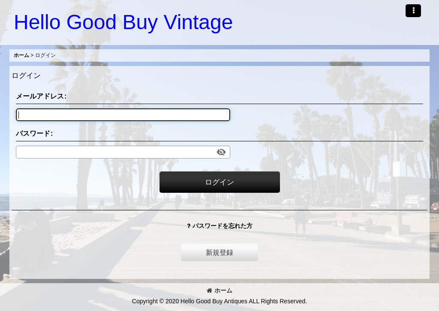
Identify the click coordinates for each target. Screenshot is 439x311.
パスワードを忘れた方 (220, 225)
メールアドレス (40, 96)
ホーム (219, 290)
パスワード (33, 133)
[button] (413, 10)
